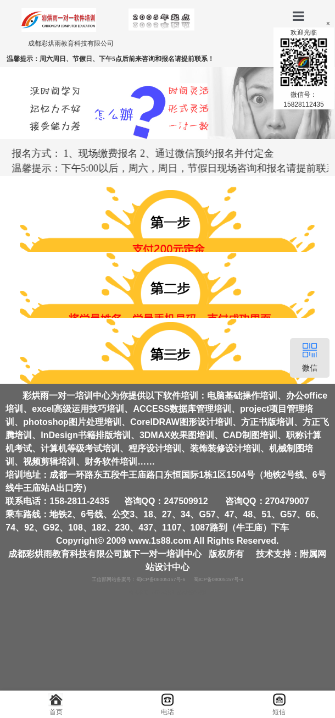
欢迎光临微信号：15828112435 (303, 68)
